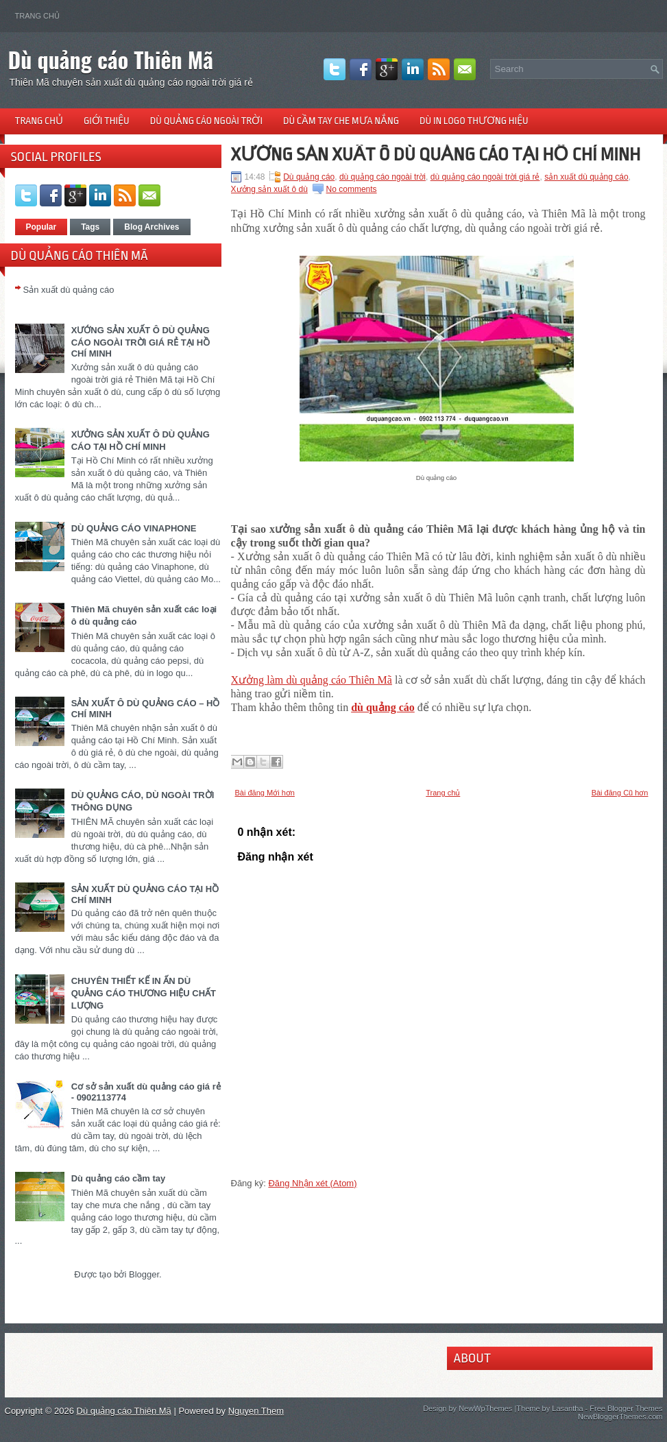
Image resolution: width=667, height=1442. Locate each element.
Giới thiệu (107, 120)
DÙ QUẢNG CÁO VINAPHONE (134, 528)
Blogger (144, 1274)
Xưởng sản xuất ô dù (269, 189)
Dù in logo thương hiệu (474, 120)
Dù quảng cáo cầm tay (118, 1178)
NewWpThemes (485, 1408)
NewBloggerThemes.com (620, 1417)
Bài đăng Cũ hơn (620, 793)
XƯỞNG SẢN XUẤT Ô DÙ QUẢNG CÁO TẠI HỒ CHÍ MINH (436, 154)
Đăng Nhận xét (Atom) (312, 1183)
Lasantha (567, 1408)
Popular (41, 227)
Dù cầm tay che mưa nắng (341, 120)
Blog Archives (151, 227)
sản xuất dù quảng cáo (586, 177)
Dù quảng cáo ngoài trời (206, 120)
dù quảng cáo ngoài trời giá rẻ (485, 177)
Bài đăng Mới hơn (265, 793)
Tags (90, 227)
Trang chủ (37, 16)
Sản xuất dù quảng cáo (68, 290)
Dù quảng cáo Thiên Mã (111, 59)
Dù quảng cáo (309, 177)
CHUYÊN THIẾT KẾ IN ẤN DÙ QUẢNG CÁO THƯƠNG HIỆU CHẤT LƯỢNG (143, 993)
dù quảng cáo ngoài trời (382, 177)
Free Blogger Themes (626, 1408)
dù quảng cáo (383, 707)
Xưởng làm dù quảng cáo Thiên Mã (311, 680)
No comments (351, 189)
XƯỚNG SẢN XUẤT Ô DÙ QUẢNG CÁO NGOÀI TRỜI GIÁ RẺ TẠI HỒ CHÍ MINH (140, 342)
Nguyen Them (256, 1411)
